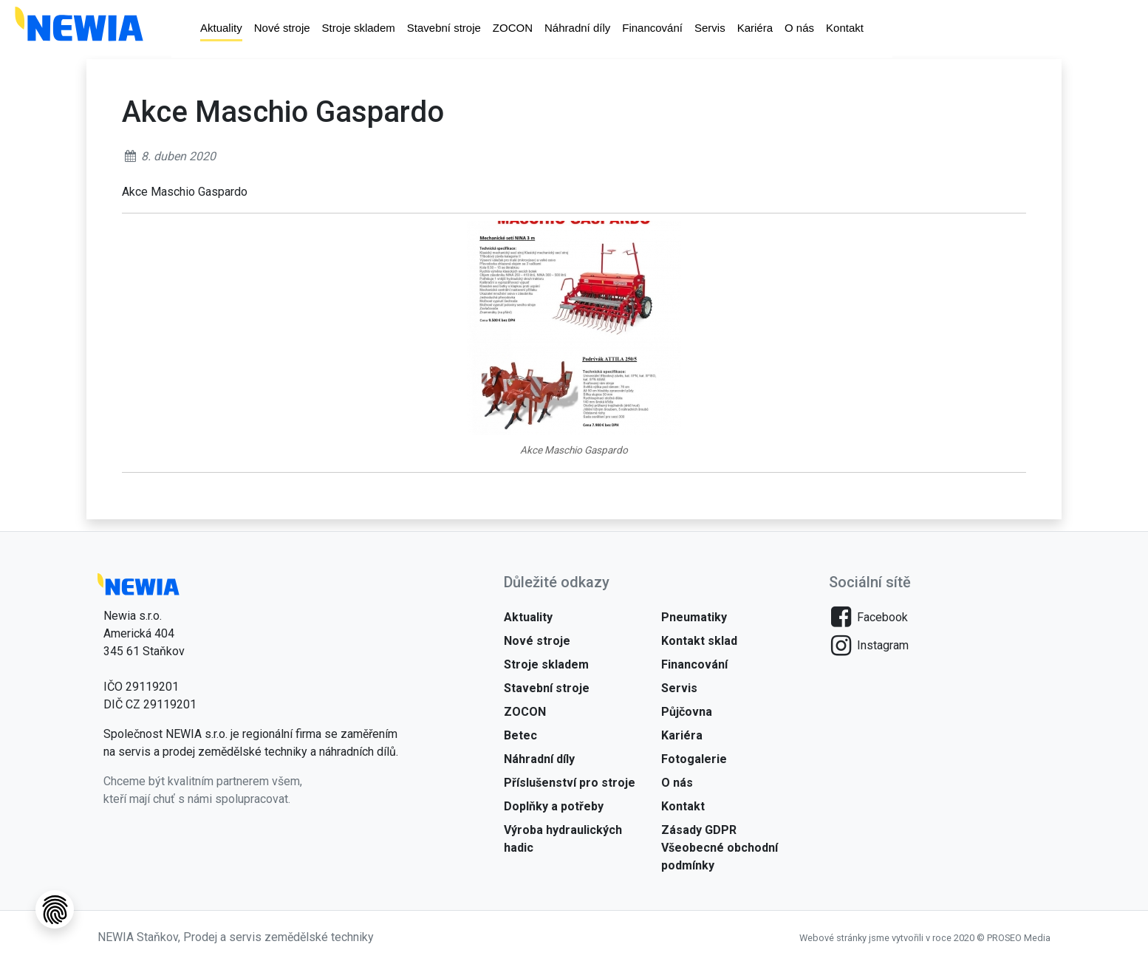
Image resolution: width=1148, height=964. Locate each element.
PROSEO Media (1018, 937)
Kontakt (845, 29)
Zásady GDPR (699, 830)
